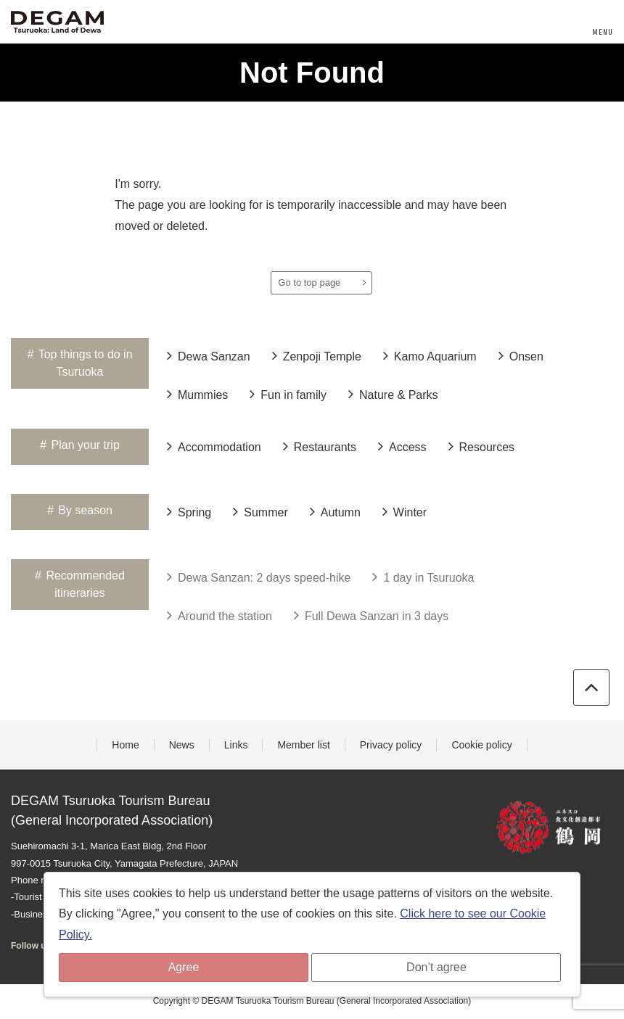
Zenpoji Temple (316, 355)
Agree (184, 967)
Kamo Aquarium (430, 355)
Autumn (335, 511)
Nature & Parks (393, 394)
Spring (189, 511)
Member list (303, 745)
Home (125, 745)
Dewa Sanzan (208, 355)
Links (236, 745)
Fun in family (288, 394)
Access (402, 446)
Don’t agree (436, 967)
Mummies (197, 394)
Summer (260, 511)
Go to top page (322, 282)
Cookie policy (481, 745)
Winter (404, 511)
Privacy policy (391, 745)
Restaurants (319, 446)
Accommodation (214, 446)
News (181, 745)
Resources (481, 446)
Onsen (520, 355)
